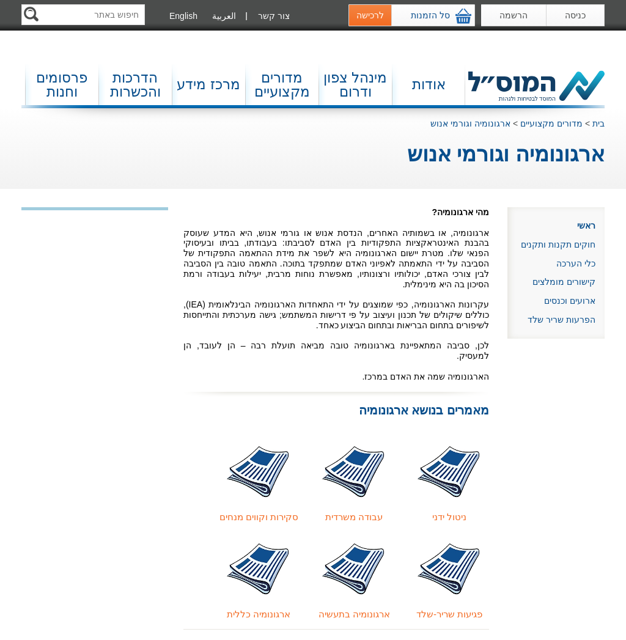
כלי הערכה (575, 263)
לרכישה (370, 15)
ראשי (586, 225)
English (183, 16)
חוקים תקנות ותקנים (558, 244)
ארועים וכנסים (569, 301)
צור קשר (274, 16)
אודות (429, 84)
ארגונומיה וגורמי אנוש (470, 123)
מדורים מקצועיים (282, 85)
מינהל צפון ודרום (355, 85)
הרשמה (513, 15)
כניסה (575, 15)
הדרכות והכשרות (135, 85)
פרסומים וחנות (61, 85)
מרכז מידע (208, 84)
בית (598, 123)
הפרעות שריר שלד (561, 320)
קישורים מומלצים (563, 282)
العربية (224, 16)
